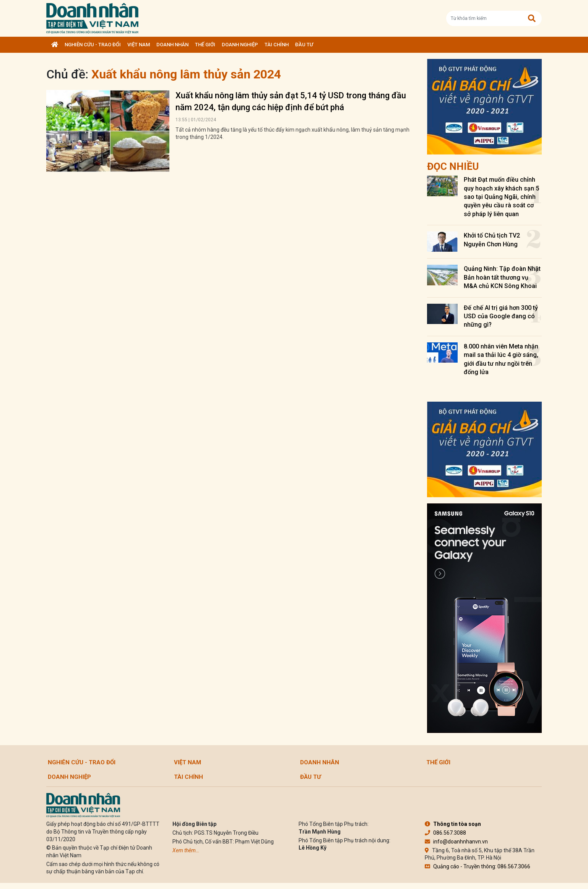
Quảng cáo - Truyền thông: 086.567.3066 (477, 866)
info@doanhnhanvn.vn (456, 842)
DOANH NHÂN (172, 44)
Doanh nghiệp (240, 44)
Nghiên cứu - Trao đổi (93, 44)
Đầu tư (304, 44)
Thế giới (205, 44)
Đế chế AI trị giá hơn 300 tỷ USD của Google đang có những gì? (501, 316)
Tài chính (277, 44)
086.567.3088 (445, 833)
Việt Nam (138, 44)
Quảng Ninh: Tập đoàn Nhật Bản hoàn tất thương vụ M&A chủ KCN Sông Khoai (502, 277)
